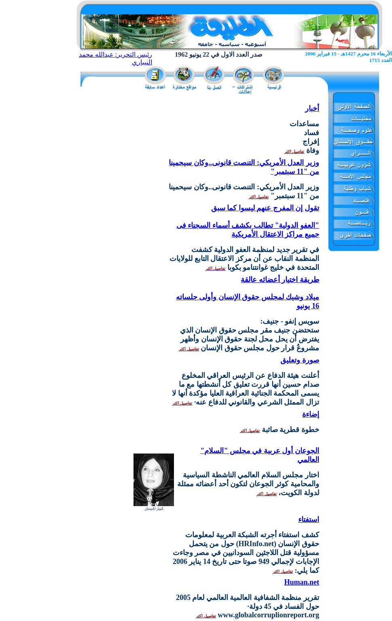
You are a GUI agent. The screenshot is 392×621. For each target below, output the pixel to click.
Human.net (301, 582)
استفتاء (308, 519)
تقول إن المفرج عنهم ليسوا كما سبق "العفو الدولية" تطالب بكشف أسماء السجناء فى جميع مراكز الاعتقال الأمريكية (247, 221)
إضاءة (310, 414)
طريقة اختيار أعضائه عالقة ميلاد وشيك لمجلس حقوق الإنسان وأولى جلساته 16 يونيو (247, 293)
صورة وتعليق (299, 360)
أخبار (312, 108)
